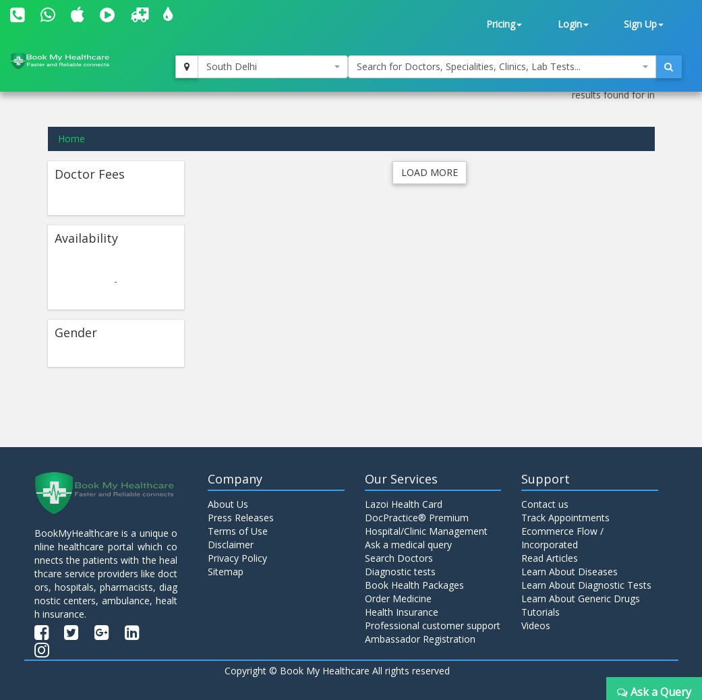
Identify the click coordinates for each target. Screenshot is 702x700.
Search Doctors (399, 558)
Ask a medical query (408, 544)
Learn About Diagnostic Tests (586, 585)
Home (71, 138)
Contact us (544, 504)
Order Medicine (398, 598)
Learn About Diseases (569, 571)
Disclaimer (231, 544)
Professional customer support (432, 625)
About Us (228, 504)
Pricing (504, 24)
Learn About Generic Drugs (580, 598)
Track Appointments (565, 517)
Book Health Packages (414, 585)
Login (573, 24)
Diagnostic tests (400, 571)
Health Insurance (401, 612)
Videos (535, 625)
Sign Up (644, 24)
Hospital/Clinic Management (426, 531)
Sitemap (225, 571)
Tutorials (540, 612)
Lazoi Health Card (403, 504)
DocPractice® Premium (417, 517)
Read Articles (549, 558)
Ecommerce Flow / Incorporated (562, 538)
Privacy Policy (237, 558)
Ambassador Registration (420, 639)
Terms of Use (238, 531)
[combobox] (272, 66)
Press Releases (241, 517)
